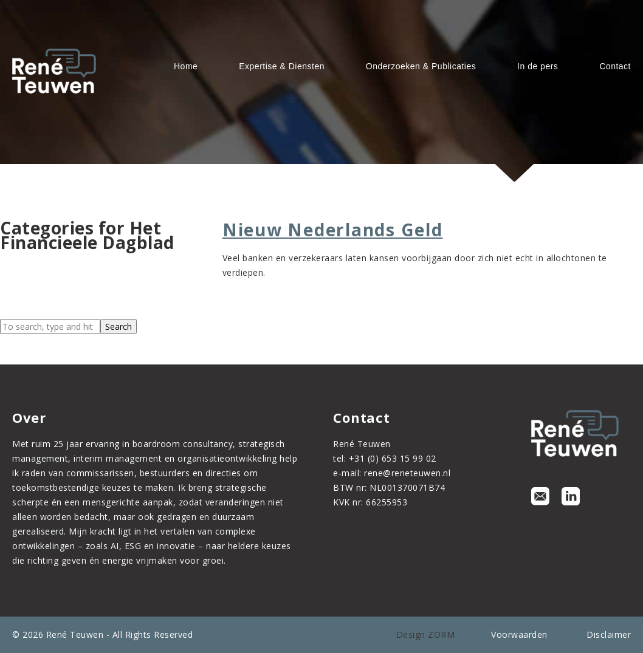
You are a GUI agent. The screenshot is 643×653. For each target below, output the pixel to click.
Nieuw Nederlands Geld (332, 229)
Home (186, 66)
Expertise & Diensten (282, 66)
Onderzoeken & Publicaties (421, 66)
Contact (615, 66)
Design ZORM (425, 634)
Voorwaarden (519, 634)
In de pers (537, 66)
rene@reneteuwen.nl (407, 473)
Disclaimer (608, 634)
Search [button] (118, 326)
